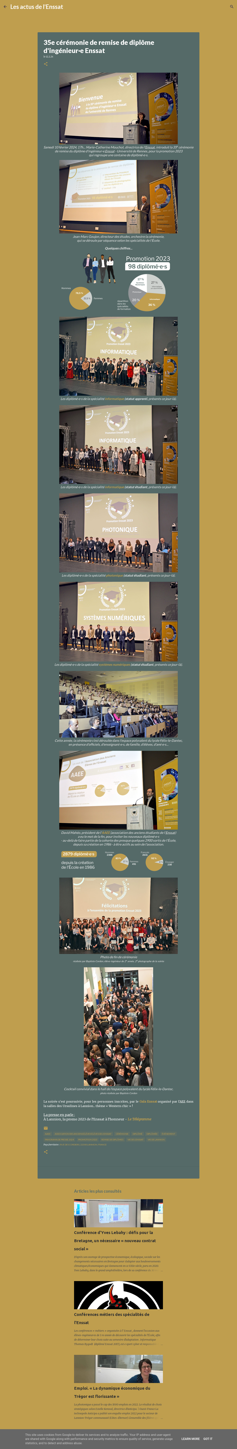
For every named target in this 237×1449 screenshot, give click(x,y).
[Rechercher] (68, 6)
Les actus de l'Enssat (36, 6)
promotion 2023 (87, 1139)
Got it (207, 1439)
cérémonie (122, 1133)
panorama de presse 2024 (59, 1139)
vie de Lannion (156, 1139)
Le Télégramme (139, 1119)
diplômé (137, 1133)
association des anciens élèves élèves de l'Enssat (83, 1133)
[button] (46, 64)
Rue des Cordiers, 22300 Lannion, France (83, 1144)
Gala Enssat (148, 1101)
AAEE (106, 833)
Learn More (190, 1439)
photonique (114, 575)
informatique (114, 399)
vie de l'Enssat (135, 1139)
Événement (168, 1133)
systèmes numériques (114, 664)
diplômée (152, 1133)
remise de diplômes (112, 1139)
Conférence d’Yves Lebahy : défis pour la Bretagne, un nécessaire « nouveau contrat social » (115, 1240)
